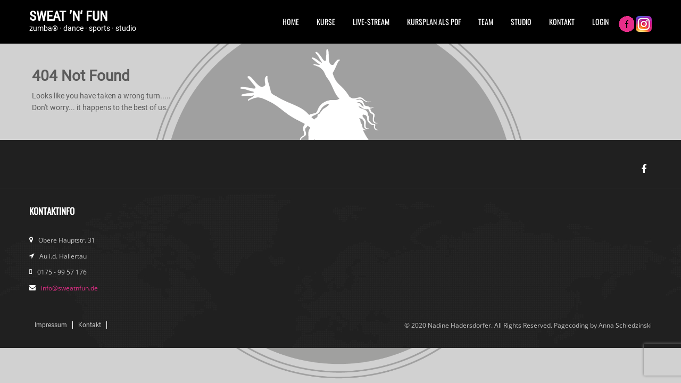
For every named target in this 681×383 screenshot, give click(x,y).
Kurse (326, 21)
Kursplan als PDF (434, 21)
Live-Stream (371, 21)
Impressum (51, 325)
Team (485, 21)
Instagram (644, 25)
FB (626, 25)
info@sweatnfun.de (69, 288)
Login (600, 21)
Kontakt (562, 21)
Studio (521, 21)
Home (291, 21)
